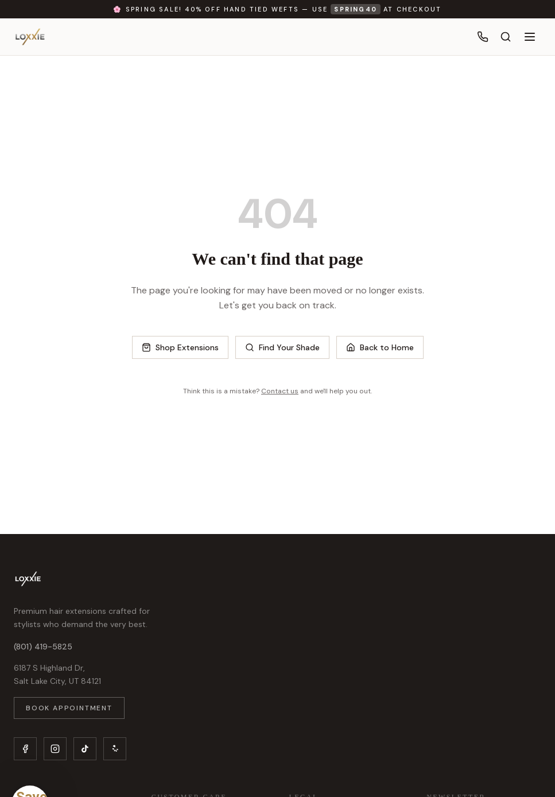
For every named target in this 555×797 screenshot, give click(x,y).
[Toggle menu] (529, 36)
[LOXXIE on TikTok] (84, 748)
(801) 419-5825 (43, 646)
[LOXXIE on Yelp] (114, 748)
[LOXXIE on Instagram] (55, 748)
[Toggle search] (505, 36)
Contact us (279, 391)
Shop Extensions (180, 347)
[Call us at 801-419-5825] (482, 36)
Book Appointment (69, 708)
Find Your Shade (282, 347)
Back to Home (380, 347)
